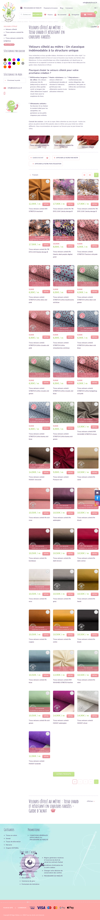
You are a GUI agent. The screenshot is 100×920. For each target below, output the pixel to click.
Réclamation (26, 878)
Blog (61, 8)
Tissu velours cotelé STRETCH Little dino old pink (38, 299)
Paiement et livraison (51, 8)
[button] (15, 80)
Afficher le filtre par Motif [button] (67, 158)
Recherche (37, 14)
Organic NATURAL (12, 848)
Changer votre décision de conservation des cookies (53, 872)
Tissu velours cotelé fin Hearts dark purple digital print (63, 254)
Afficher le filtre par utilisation (47, 164)
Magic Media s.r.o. (16, 915)
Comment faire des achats (31, 863)
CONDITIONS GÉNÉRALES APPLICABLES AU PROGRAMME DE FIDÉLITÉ (39, 837)
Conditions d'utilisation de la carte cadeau (53, 866)
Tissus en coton (11, 835)
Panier (88, 15)
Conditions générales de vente (30, 859)
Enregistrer (73, 15)
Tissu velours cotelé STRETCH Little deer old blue (86, 345)
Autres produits (63, 774)
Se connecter (60, 15)
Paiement (25, 875)
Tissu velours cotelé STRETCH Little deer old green (86, 299)
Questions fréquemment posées (30, 867)
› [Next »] (96, 782)
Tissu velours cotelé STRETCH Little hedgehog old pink (87, 391)
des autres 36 (9, 44)
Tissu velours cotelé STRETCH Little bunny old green (62, 436)
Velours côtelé (11, 29)
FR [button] (95, 8)
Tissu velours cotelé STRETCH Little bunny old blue (38, 436)
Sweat (8, 838)
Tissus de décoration (13, 842)
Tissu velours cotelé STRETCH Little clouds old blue (63, 391)
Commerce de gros (28, 881)
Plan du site (8, 908)
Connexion (69, 8)
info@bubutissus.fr (90, 3)
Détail (46, 204)
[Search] (30, 14)
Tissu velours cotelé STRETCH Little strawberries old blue (61, 345)
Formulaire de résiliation (30, 884)
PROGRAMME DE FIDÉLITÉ (30, 8)
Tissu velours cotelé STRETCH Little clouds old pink (39, 345)
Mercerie (9, 845)
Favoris (48, 15)
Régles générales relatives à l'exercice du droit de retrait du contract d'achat (54, 860)
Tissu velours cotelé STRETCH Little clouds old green (39, 391)
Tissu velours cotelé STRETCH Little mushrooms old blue (63, 299)
